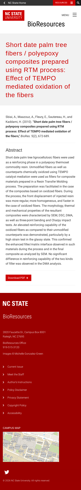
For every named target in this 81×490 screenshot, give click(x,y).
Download (18, 277)
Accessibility (15, 413)
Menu (70, 14)
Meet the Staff (16, 374)
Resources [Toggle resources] (61, 3)
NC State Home (17, 2)
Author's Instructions (20, 382)
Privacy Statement (18, 397)
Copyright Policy (17, 405)
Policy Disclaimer (17, 390)
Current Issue (15, 366)
